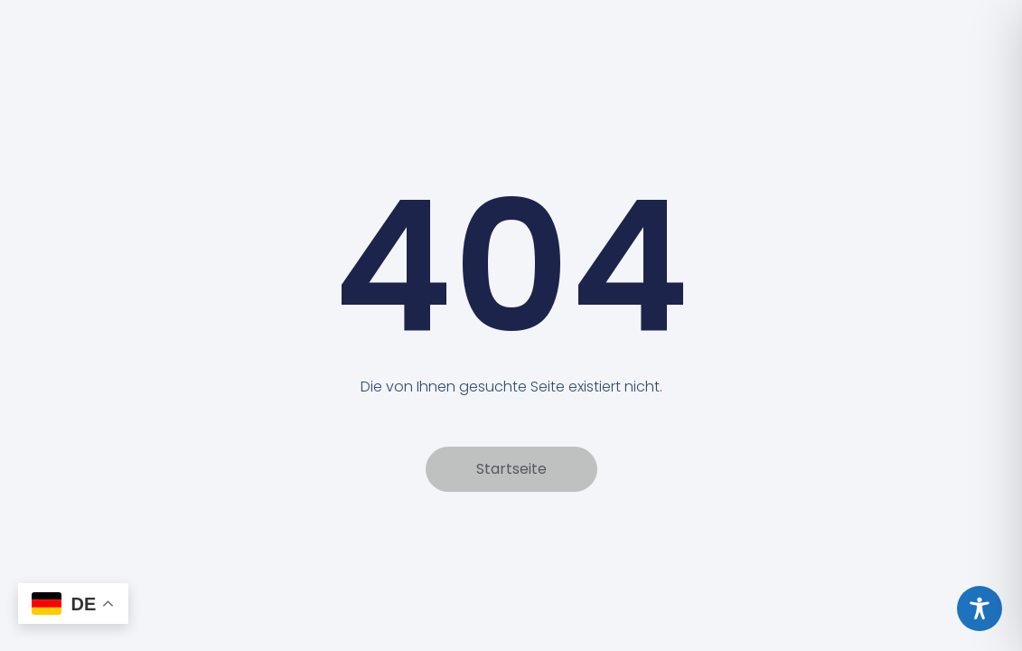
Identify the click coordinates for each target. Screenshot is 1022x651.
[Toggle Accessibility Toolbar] (979, 608)
